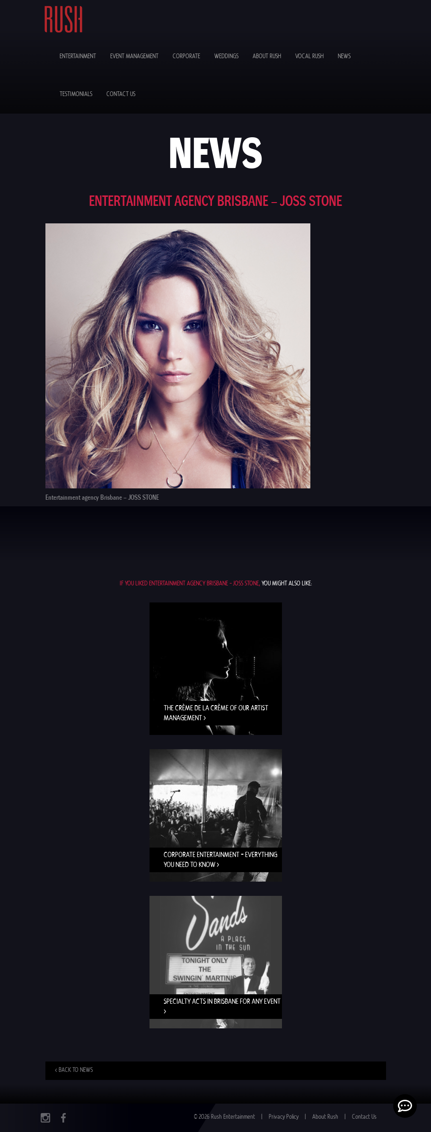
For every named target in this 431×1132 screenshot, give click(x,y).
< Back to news (74, 1070)
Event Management (134, 56)
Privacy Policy (284, 1117)
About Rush (267, 56)
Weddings (226, 56)
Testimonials (76, 94)
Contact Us (120, 94)
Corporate (186, 56)
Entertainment (78, 56)
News (344, 56)
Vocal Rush (309, 56)
